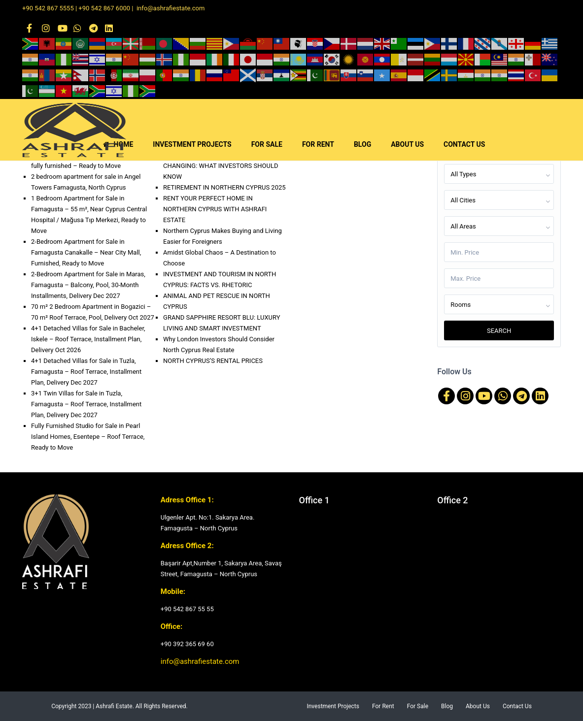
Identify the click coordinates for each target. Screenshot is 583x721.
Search (499, 330)
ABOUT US (407, 144)
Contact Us (517, 706)
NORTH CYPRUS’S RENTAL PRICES (213, 360)
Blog (447, 706)
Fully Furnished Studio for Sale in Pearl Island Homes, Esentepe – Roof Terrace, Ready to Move (87, 436)
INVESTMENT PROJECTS (192, 144)
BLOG (362, 144)
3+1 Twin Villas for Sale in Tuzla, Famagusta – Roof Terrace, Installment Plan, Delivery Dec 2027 (86, 404)
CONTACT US (464, 144)
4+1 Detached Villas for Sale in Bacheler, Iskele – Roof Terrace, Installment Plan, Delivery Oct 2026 (88, 339)
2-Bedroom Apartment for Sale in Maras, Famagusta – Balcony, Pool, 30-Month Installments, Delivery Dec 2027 (88, 284)
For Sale (417, 706)
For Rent (383, 706)
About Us (478, 706)
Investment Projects (333, 706)
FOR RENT (318, 144)
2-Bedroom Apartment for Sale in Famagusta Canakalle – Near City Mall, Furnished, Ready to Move (86, 252)
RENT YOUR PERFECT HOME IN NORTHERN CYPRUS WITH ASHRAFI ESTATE (215, 209)
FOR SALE (266, 144)
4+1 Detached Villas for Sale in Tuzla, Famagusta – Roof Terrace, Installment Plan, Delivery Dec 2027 (86, 371)
